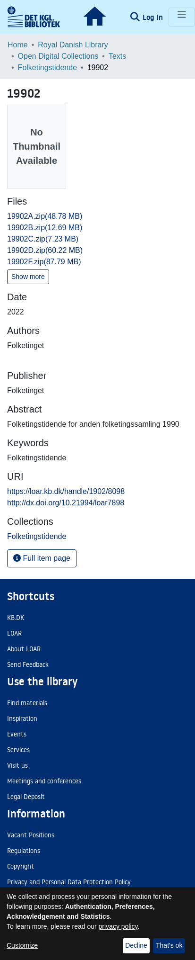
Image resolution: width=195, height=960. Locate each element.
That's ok (169, 945)
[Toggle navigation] (182, 17)
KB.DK (15, 617)
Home (18, 45)
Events (16, 734)
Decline (136, 945)
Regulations (23, 850)
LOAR (14, 633)
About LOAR (24, 649)
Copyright (20, 866)
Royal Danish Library (73, 45)
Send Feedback (28, 664)
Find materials (27, 703)
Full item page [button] (41, 558)
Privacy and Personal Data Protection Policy (69, 882)
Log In (154, 17)
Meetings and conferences (44, 781)
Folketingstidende (47, 67)
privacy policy (118, 926)
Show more (28, 276)
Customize (22, 945)
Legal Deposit (26, 796)
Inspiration (22, 718)
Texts (117, 56)
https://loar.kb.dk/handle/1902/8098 (66, 491)
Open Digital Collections (58, 56)
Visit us (17, 765)
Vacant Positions (30, 835)
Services (18, 749)
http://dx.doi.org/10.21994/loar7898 (65, 503)
